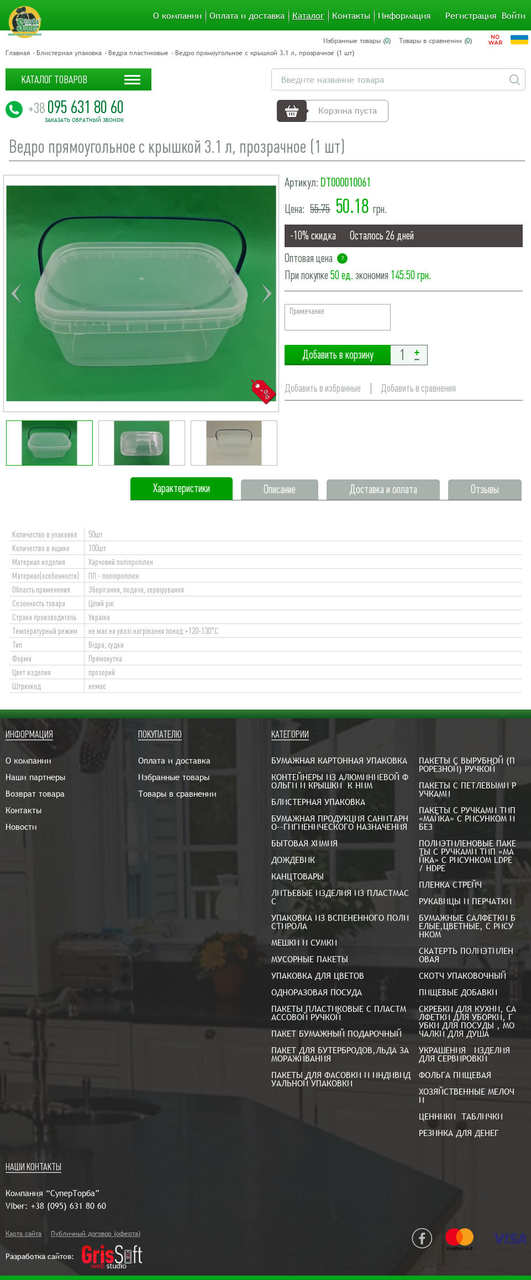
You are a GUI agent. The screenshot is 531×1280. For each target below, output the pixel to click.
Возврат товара (35, 794)
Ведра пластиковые (138, 53)
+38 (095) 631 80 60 (68, 1205)
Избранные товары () (357, 41)
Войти (513, 16)
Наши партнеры (35, 777)
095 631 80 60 (76, 107)
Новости (21, 827)
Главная (18, 53)
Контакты (351, 16)
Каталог (308, 16)
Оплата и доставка (247, 16)
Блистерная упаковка (69, 53)
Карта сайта (23, 1233)
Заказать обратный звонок (84, 120)
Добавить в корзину (337, 355)
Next (266, 293)
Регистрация (470, 16)
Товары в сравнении (177, 794)
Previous (16, 293)
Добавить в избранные (323, 388)
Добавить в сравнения (418, 388)
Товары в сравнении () (435, 41)
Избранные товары (173, 777)
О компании (177, 16)
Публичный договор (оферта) (95, 1233)
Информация (404, 16)
